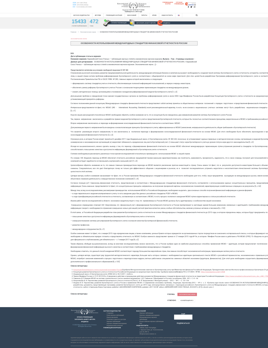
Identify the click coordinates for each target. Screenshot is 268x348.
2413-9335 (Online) (82, 5)
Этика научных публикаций (115, 315)
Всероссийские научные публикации (151, 321)
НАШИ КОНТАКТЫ (167, 15)
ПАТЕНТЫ (144, 15)
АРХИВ (154, 15)
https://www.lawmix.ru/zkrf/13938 (213, 272)
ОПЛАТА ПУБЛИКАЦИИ (119, 23)
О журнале (110, 313)
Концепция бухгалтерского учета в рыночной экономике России (97, 270)
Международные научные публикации (148, 318)
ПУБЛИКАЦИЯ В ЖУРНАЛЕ (114, 15)
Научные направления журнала (117, 323)
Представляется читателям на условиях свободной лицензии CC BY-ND (99, 70)
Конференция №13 (187, 300)
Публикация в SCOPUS (167, 3)
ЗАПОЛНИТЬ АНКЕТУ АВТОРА (146, 23)
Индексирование (112, 317)
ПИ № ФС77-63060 (138, 10)
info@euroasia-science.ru (147, 334)
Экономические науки (79, 39)
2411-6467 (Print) (82, 3)
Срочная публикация (179, 3)
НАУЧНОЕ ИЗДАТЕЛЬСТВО (81, 15)
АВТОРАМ (98, 15)
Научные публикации (113, 321)
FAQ (140, 323)
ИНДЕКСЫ (166, 23)
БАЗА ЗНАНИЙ (131, 15)
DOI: (74, 7)
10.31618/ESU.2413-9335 (84, 7)
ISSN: (74, 3)
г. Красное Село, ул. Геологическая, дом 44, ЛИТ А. (151, 331)
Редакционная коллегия (115, 325)
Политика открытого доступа (116, 319)
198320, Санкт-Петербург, (147, 327)
